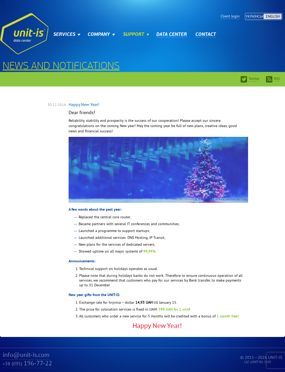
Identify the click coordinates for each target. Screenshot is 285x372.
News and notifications (61, 66)
